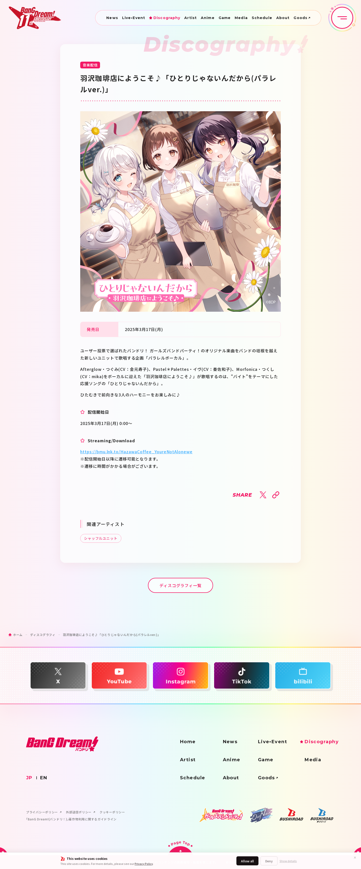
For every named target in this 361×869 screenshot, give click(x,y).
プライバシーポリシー (42, 812)
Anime (208, 18)
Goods (300, 18)
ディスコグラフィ (42, 634)
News (112, 18)
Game (225, 18)
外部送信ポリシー (79, 812)
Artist (190, 18)
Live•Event (133, 18)
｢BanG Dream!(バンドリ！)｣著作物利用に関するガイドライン (71, 819)
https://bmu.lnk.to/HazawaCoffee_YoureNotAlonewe (136, 452)
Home (188, 741)
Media (241, 18)
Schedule (262, 18)
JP (29, 778)
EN (43, 778)
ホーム (18, 634)
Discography (166, 18)
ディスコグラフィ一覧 (180, 585)
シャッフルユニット (101, 538)
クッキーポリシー (112, 812)
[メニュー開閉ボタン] (342, 18)
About (283, 18)
